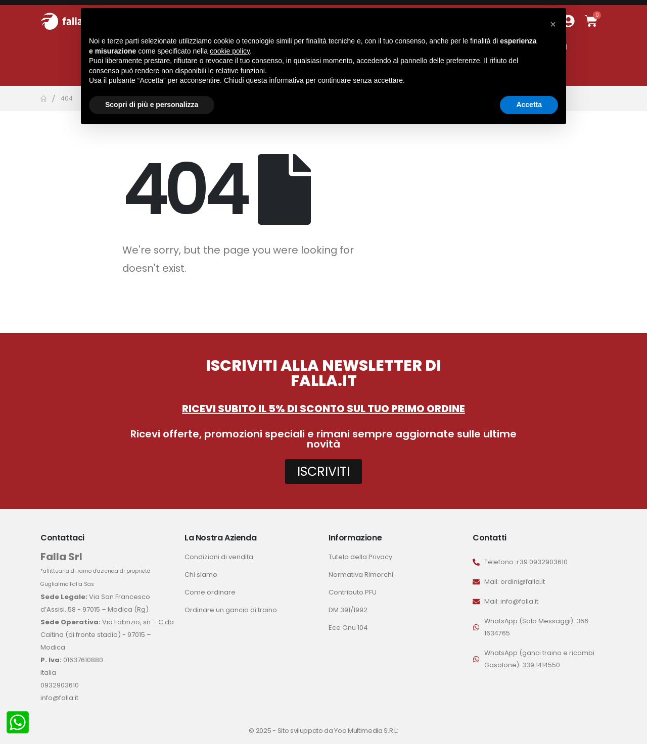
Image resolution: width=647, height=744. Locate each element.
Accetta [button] (529, 105)
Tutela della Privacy (360, 557)
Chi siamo (200, 574)
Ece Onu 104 (348, 627)
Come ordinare (210, 592)
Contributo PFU (353, 592)
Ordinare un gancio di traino (230, 610)
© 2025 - (263, 730)
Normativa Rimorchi (361, 574)
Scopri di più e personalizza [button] (151, 105)
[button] (553, 24)
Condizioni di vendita (218, 557)
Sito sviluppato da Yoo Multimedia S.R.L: (338, 730)
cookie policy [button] (230, 51)
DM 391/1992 (348, 610)
